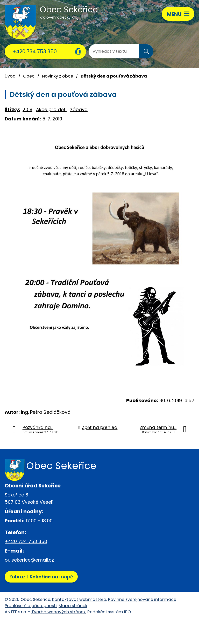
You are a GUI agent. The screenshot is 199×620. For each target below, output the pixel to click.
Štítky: (12, 109)
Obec (28, 76)
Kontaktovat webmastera (79, 599)
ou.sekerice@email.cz (29, 560)
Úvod (10, 76)
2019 (27, 109)
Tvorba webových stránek (58, 612)
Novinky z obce (57, 76)
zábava (79, 109)
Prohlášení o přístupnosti (31, 606)
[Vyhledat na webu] (109, 51)
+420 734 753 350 (34, 51)
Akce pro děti (51, 109)
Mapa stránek (73, 606)
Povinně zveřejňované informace (142, 599)
